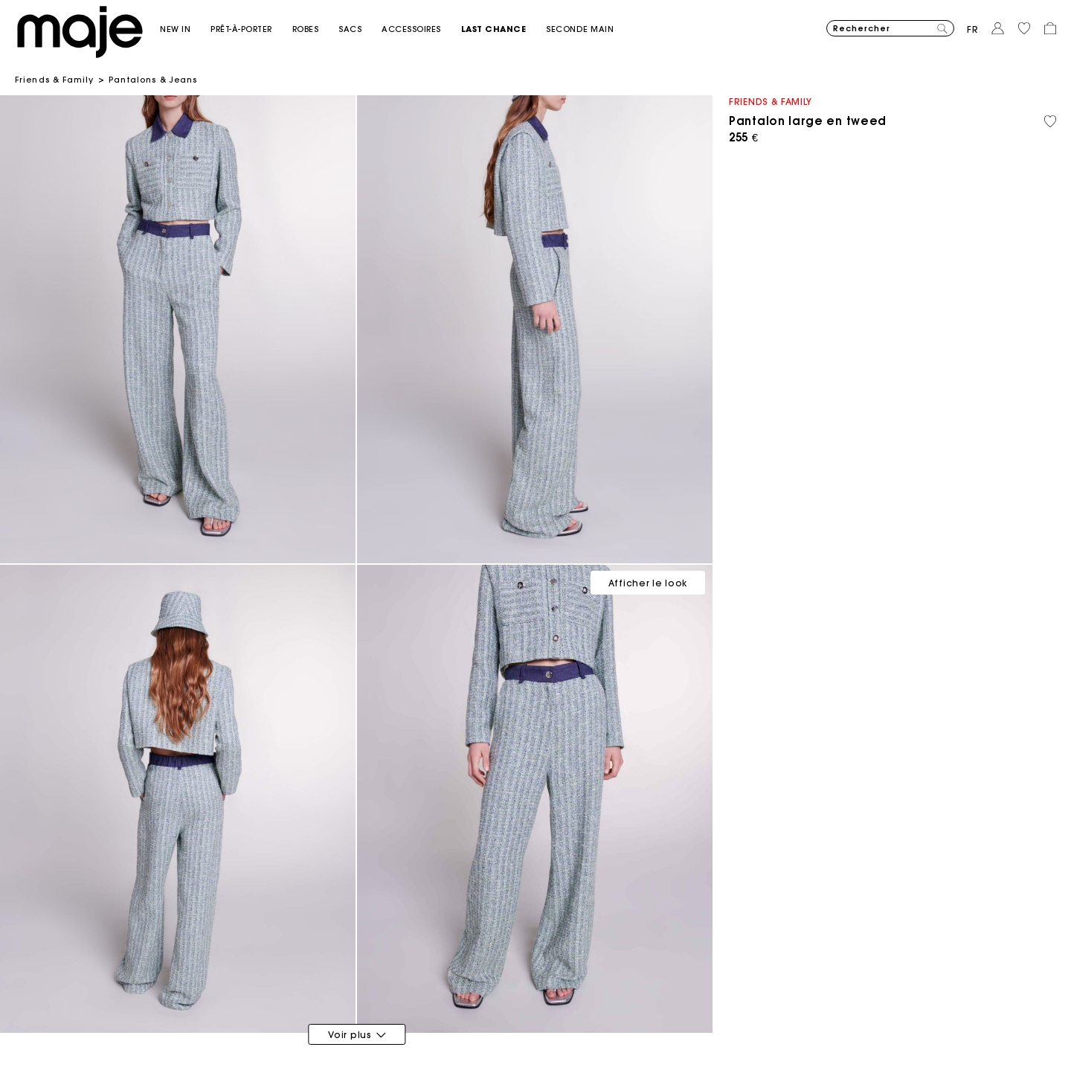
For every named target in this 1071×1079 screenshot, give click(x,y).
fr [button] (973, 29)
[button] (185, 29)
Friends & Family (54, 79)
